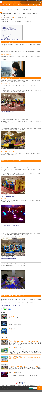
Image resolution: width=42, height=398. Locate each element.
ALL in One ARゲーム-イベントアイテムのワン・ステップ (8, 288)
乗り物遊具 (18, 4)
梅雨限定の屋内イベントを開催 (6, 31)
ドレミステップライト (5, 35)
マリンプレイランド (5, 36)
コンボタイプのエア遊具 (13, 313)
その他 (39, 4)
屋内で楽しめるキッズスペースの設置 (7, 30)
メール (39, 2)
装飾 (28, 4)
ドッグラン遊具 (34, 4)
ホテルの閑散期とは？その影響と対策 (6, 27)
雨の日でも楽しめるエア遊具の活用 (7, 32)
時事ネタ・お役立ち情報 (10, 17)
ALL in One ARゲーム (5, 37)
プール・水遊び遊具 (8, 5)
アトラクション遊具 (23, 5)
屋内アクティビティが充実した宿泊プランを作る (9, 33)
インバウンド (24, 17)
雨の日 (21, 17)
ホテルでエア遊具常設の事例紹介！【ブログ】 (7, 110)
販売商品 (28, 6)
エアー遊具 (3, 4)
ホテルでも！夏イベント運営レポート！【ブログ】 (7, 256)
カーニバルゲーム (13, 5)
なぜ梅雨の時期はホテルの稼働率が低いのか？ (8, 28)
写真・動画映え (18, 17)
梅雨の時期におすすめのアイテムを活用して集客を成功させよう (9, 38)
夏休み (15, 17)
